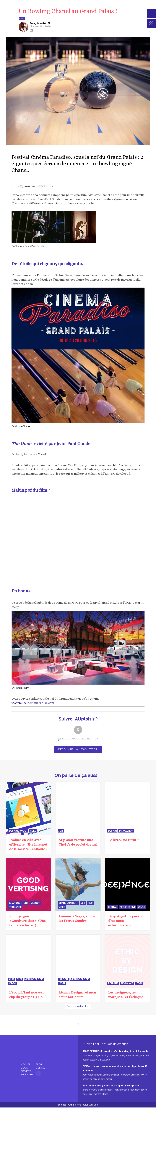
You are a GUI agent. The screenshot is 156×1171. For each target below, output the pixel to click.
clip (83, 903)
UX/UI (23, 830)
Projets (26, 1067)
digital (112, 907)
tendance (15, 907)
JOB (60, 830)
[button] (78, 730)
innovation (126, 784)
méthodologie (33, 979)
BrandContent (19, 903)
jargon (35, 903)
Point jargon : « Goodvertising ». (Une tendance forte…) (27, 920)
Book (24, 1064)
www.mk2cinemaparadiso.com (32, 703)
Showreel (27, 1071)
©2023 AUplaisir (90, 1101)
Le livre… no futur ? (123, 793)
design (13, 830)
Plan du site (74, 1101)
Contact (41, 1064)
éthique (113, 983)
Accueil (26, 1061)
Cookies (62, 1101)
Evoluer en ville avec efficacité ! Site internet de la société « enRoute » (28, 844)
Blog (39, 1061)
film (90, 903)
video (32, 830)
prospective (128, 907)
